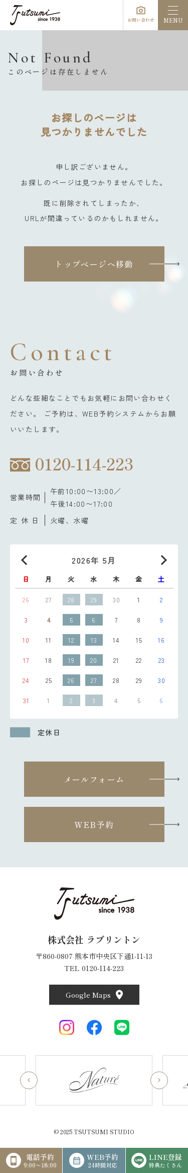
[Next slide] (159, 1080)
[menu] (173, 15)
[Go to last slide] (29, 1080)
